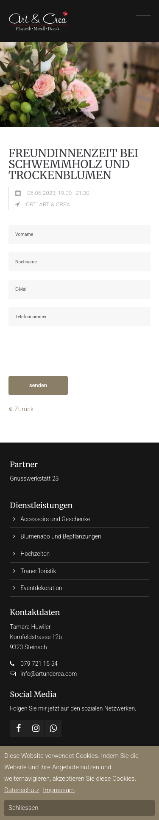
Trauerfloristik (38, 571)
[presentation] (72, 351)
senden (38, 385)
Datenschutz (21, 790)
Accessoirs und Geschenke (55, 519)
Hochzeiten (35, 553)
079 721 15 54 (39, 663)
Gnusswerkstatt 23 (34, 478)
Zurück (23, 409)
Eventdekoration (41, 588)
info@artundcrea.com (48, 673)
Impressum (59, 790)
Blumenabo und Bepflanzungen (60, 536)
